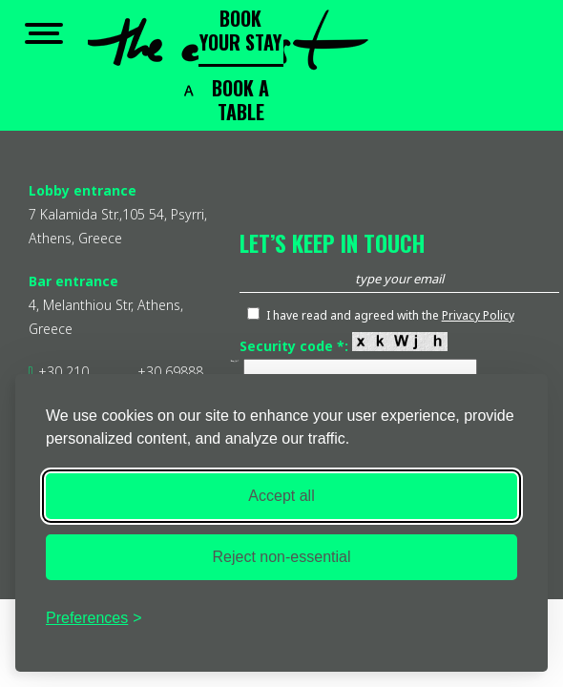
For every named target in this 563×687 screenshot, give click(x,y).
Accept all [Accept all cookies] (281, 496)
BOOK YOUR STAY (240, 30)
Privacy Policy (478, 315)
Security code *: (344, 346)
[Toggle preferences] (94, 618)
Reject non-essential (282, 557)
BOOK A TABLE (240, 99)
